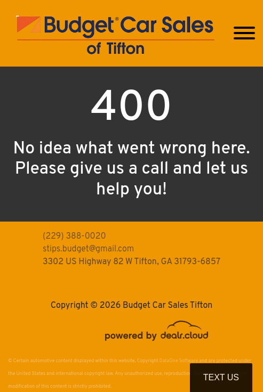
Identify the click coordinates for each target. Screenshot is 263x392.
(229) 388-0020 (74, 236)
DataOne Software (179, 361)
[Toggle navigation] (244, 33)
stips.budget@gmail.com (88, 249)
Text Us (221, 377)
